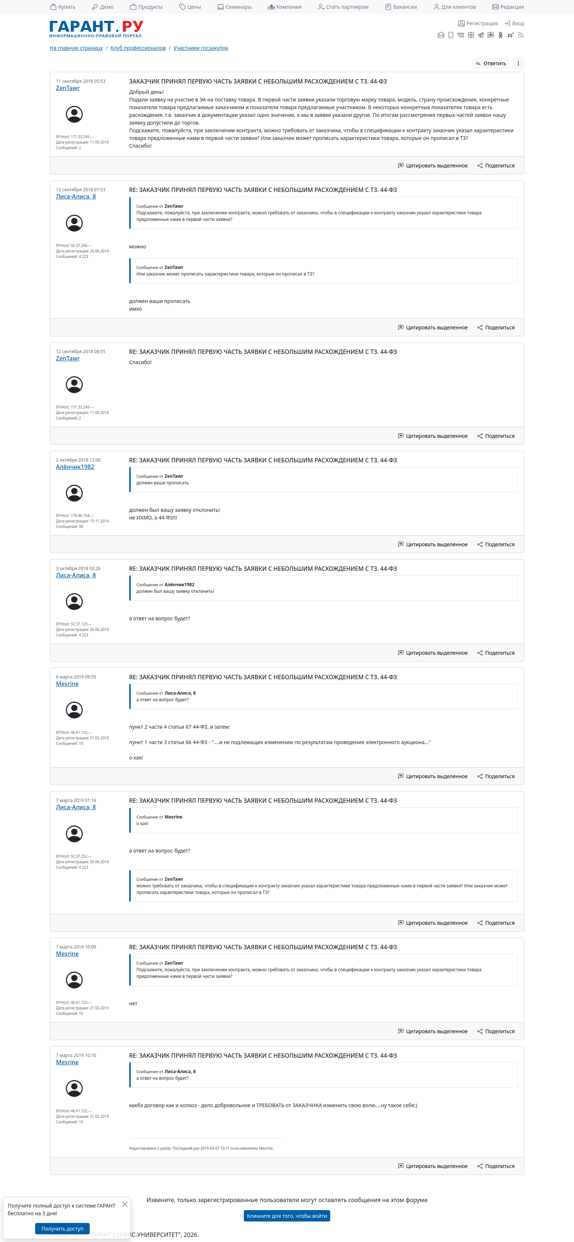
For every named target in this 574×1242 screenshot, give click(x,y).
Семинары (234, 6)
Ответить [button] (491, 63)
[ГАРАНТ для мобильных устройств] (451, 35)
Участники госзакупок (201, 47)
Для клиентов (454, 6)
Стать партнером (343, 6)
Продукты (146, 6)
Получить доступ (62, 1228)
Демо (102, 6)
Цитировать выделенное (433, 165)
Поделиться (496, 165)
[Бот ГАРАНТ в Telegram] (491, 35)
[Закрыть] (125, 1204)
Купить (62, 6)
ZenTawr (68, 88)
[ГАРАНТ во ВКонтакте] (461, 35)
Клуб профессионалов (138, 47)
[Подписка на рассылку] (441, 35)
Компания (285, 6)
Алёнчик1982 (75, 467)
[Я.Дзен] (471, 35)
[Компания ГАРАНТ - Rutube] (511, 35)
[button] (518, 63)
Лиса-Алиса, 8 (76, 196)
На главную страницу (76, 47)
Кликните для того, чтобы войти (287, 1215)
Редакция (508, 6)
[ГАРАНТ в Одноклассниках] (501, 35)
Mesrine (67, 684)
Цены (190, 6)
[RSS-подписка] (520, 35)
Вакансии (401, 6)
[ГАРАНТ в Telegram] (481, 35)
